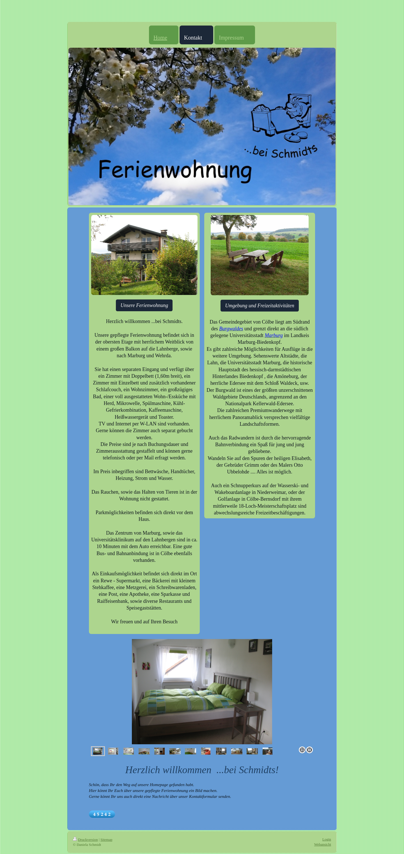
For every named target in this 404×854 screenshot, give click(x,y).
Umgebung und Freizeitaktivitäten (259, 305)
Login (326, 839)
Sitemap (106, 839)
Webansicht (322, 844)
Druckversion (85, 839)
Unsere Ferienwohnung (144, 305)
